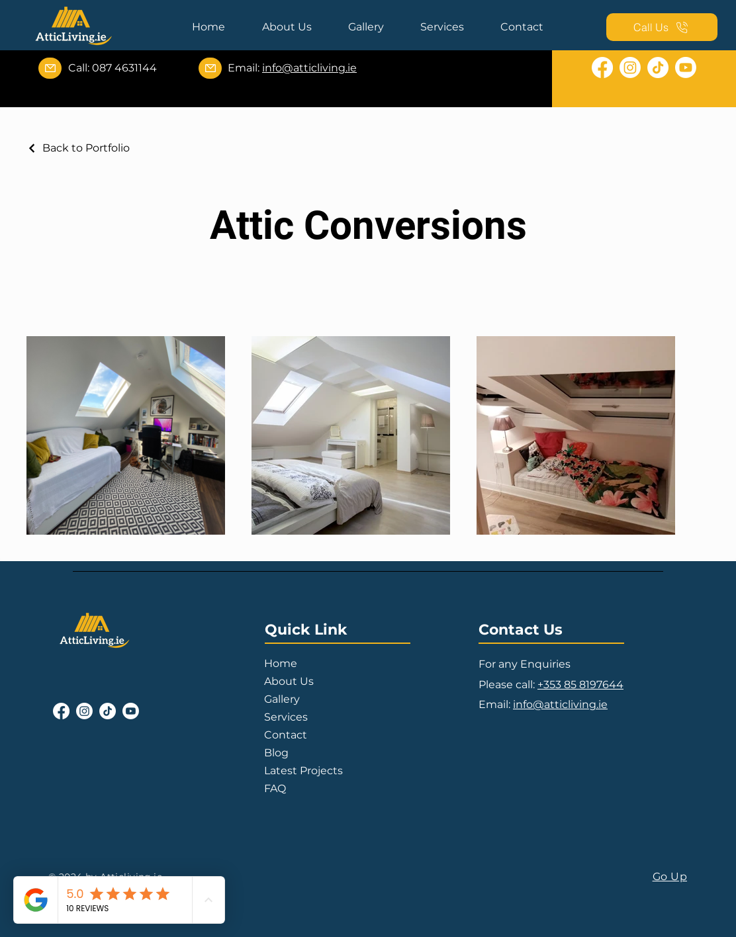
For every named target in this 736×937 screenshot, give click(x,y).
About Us (289, 681)
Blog (276, 752)
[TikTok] (657, 67)
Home (280, 663)
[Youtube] (685, 67)
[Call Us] (661, 27)
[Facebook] (602, 67)
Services (286, 717)
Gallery (282, 699)
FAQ (275, 788)
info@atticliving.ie (309, 68)
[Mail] (50, 68)
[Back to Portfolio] (78, 148)
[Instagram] (630, 67)
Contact (285, 735)
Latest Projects (303, 770)
